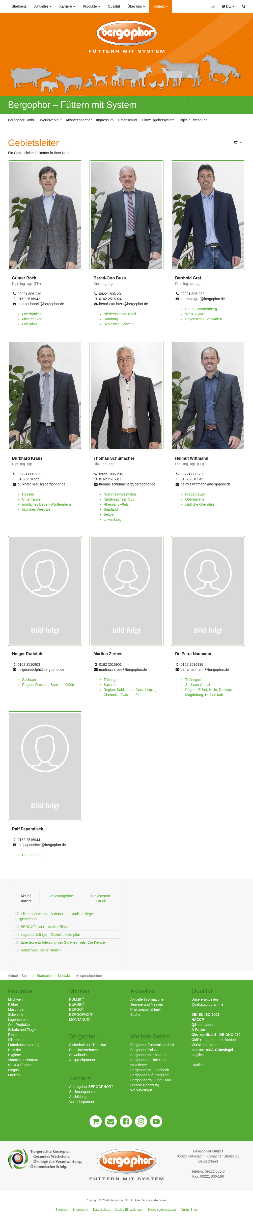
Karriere (67, 6)
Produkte (91, 6)
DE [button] (228, 6)
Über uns (136, 6)
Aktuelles (43, 6)
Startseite (19, 6)
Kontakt (160, 6)
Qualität (114, 6)
